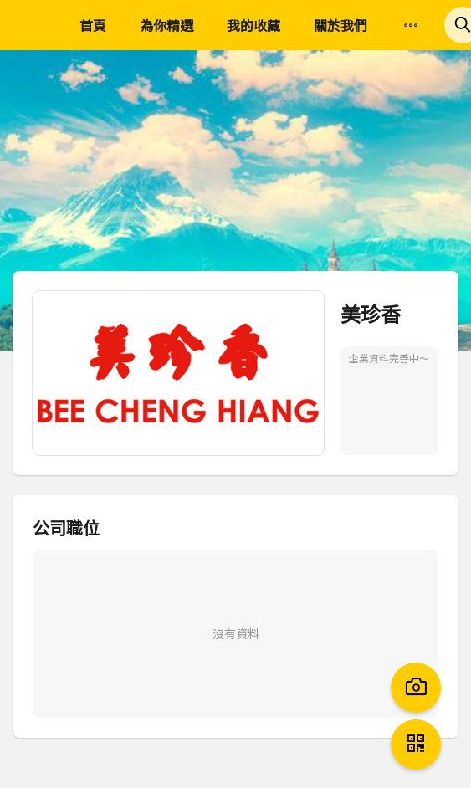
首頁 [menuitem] (92, 25)
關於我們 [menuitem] (340, 25)
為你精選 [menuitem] (166, 25)
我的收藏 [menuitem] (253, 25)
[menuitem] (411, 26)
